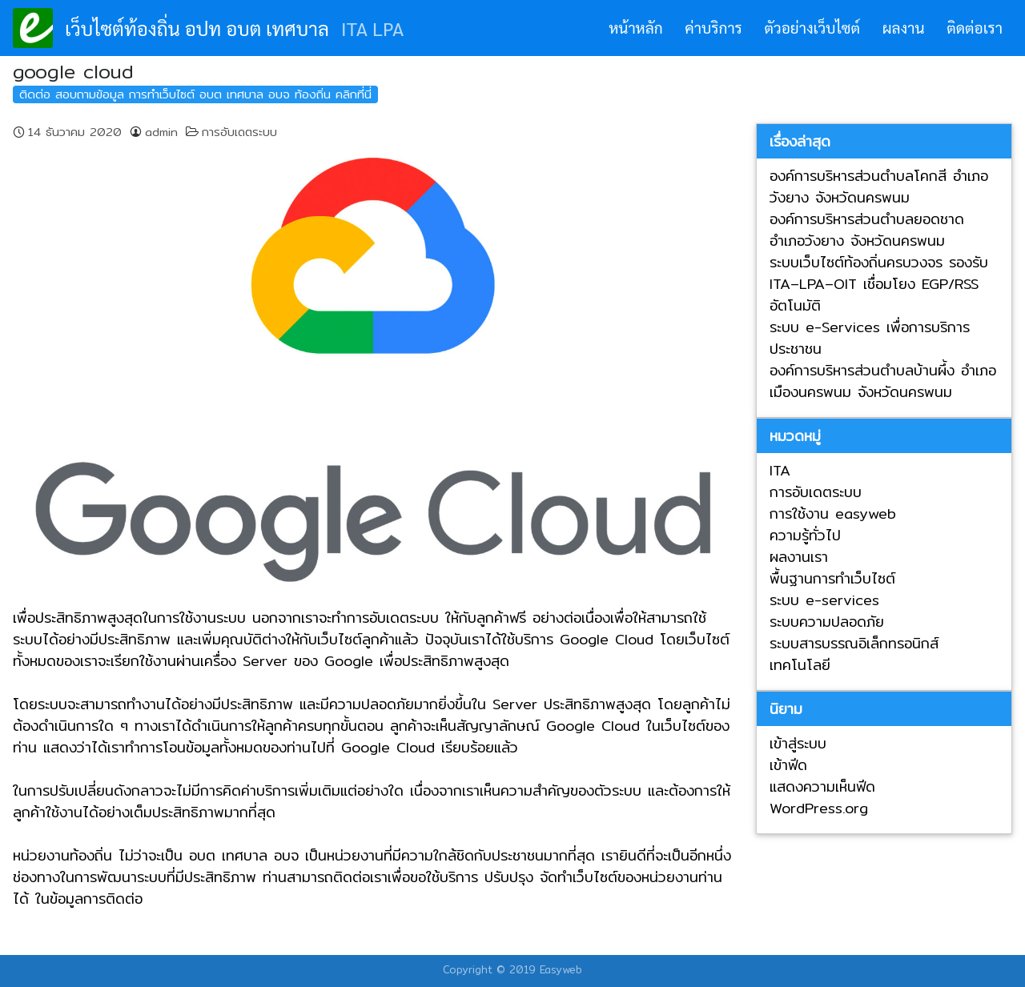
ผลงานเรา (799, 556)
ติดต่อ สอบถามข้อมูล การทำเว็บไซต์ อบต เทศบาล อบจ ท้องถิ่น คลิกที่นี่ (195, 94)
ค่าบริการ (713, 27)
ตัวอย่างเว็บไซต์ (812, 27)
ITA (780, 470)
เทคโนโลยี (800, 664)
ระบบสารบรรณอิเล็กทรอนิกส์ (854, 643)
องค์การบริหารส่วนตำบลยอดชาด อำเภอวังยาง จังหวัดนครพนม (867, 229)
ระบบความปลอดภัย (827, 621)
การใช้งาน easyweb (833, 513)
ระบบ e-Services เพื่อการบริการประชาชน (870, 337)
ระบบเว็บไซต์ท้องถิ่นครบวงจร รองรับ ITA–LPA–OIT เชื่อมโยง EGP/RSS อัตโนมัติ (879, 284)
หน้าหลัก (635, 27)
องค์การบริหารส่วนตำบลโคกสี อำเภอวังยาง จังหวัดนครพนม (879, 186)
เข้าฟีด (788, 764)
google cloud (73, 71)
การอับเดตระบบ (239, 131)
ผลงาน (903, 27)
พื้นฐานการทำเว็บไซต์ (832, 578)
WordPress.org (819, 808)
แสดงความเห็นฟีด (822, 786)
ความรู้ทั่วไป (805, 535)
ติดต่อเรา (975, 27)
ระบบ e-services (824, 600)
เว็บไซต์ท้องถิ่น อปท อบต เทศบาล (197, 28)
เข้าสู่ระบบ (798, 743)
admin (161, 131)
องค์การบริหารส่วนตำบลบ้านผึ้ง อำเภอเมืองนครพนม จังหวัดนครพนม (883, 381)
